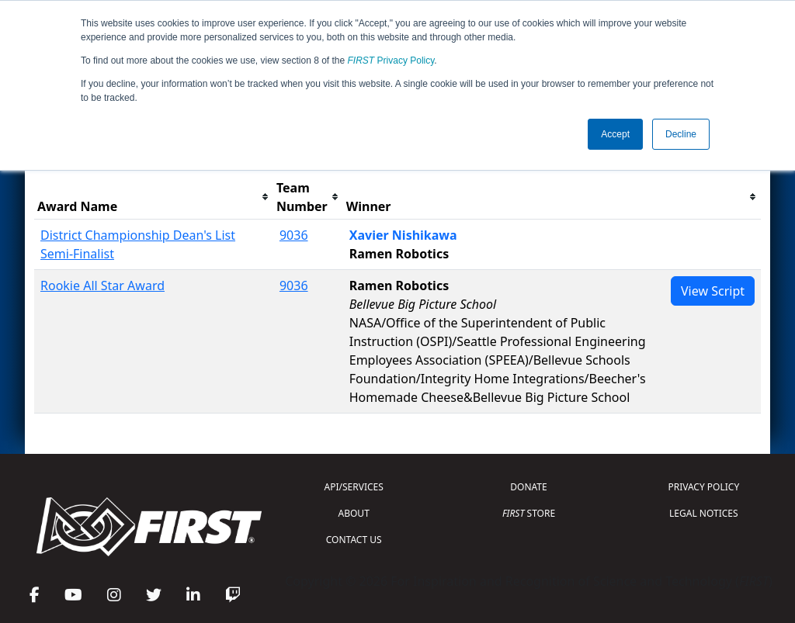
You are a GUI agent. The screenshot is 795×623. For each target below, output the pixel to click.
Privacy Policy (391, 60)
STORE (528, 513)
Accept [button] (615, 134)
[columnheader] (153, 197)
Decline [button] (680, 134)
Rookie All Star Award (102, 285)
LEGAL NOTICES (703, 513)
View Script (713, 290)
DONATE (528, 486)
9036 (293, 235)
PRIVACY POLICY (703, 486)
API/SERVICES (354, 486)
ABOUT (354, 513)
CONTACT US (354, 539)
